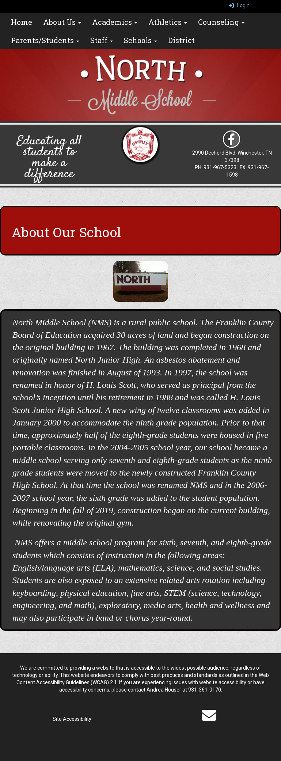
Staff (101, 40)
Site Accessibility (72, 719)
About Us (62, 22)
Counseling (221, 22)
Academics (114, 22)
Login (239, 5)
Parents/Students (45, 40)
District (181, 40)
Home (21, 22)
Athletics (167, 22)
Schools (140, 40)
